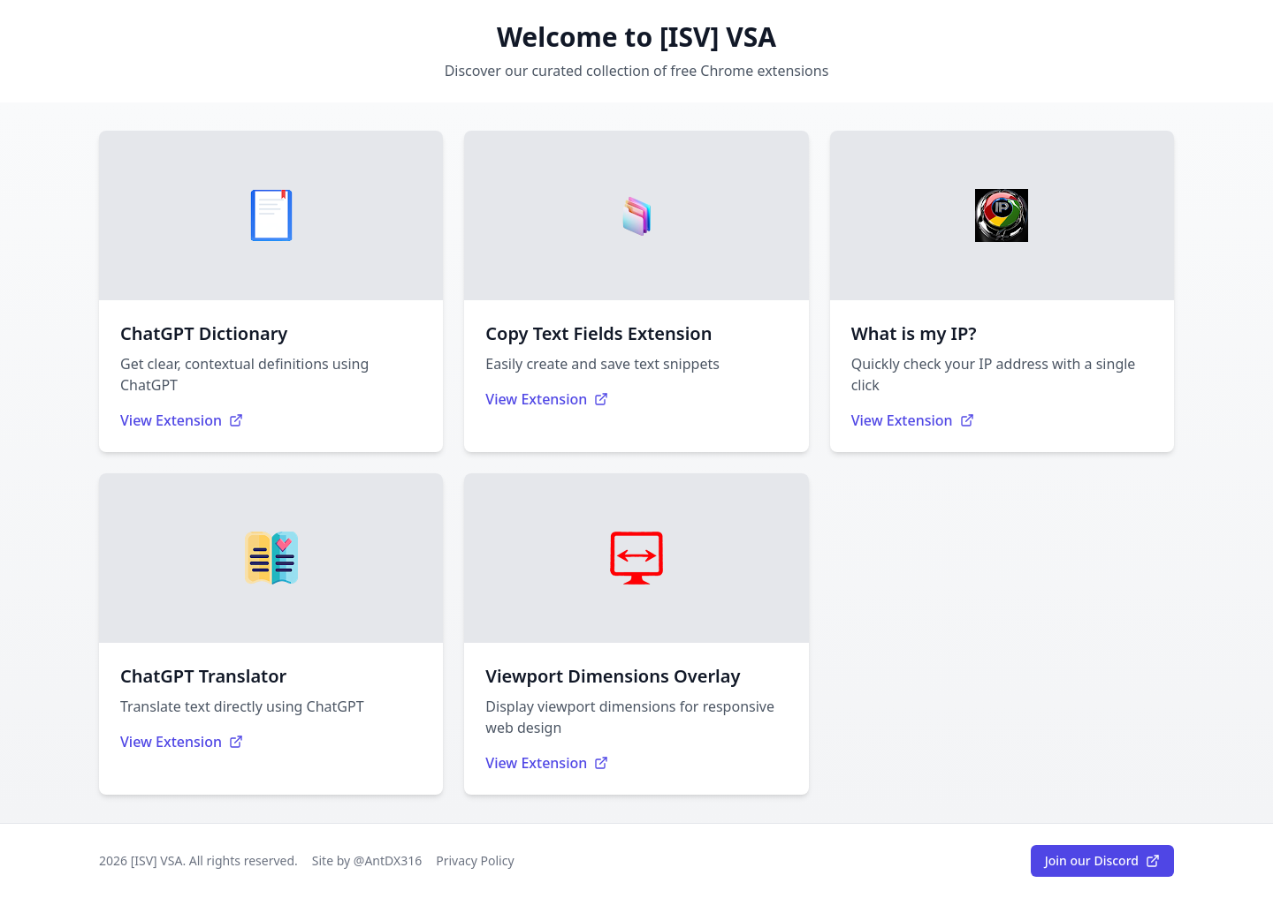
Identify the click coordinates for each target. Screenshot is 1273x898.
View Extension (181, 420)
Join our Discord (1102, 860)
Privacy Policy (475, 860)
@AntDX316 (388, 860)
